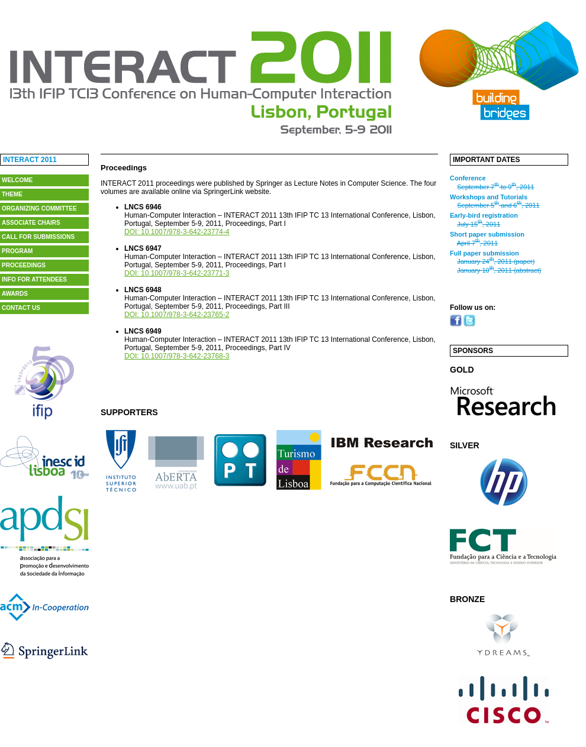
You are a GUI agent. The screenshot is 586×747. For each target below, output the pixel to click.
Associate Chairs (31, 222)
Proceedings (24, 265)
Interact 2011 (30, 160)
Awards (15, 293)
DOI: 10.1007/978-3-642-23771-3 (176, 273)
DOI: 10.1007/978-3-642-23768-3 (176, 356)
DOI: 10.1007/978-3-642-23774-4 (176, 232)
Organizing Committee (39, 208)
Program (17, 251)
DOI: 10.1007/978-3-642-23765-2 (176, 315)
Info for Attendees (34, 279)
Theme (12, 194)
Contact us (21, 308)
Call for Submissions (38, 237)
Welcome (17, 180)
